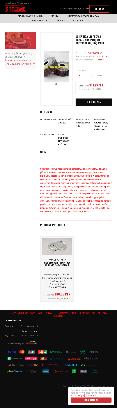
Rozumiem (91, 400)
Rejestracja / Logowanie (17, 3)
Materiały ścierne (30, 16)
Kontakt (79, 20)
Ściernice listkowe (13, 57)
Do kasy (99, 9)
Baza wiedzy (40, 20)
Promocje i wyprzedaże (83, 16)
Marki (55, 16)
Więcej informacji (87, 395)
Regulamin (9, 335)
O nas (61, 20)
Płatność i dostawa (29, 331)
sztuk (89, 75)
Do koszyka (94, 102)
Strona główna (23, 53)
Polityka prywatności (30, 326)
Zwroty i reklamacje (29, 335)
